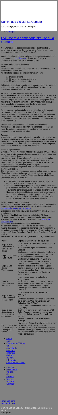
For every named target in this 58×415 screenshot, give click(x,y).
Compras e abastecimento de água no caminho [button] (20, 224)
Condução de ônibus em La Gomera (16, 209)
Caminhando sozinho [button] (10, 169)
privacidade (11, 369)
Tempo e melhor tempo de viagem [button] (15, 64)
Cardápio (10, 32)
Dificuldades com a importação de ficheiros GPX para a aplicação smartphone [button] (28, 212)
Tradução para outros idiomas (8, 402)
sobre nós (9, 339)
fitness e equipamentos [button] (10, 150)
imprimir (10, 367)
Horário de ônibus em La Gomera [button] (15, 202)
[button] (29, 413)
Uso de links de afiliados (10, 381)
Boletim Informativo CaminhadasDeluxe (15, 360)
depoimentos (20, 58)
